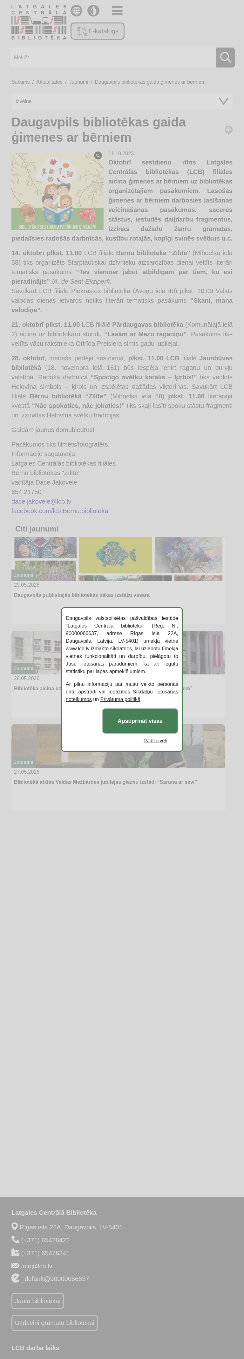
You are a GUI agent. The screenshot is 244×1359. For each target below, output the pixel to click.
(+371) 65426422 (45, 1240)
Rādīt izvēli (155, 740)
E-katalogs (98, 31)
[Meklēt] (120, 58)
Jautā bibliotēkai (37, 1301)
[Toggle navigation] (117, 11)
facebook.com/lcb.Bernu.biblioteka (59, 510)
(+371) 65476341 (45, 1253)
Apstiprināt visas (140, 721)
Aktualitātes (49, 82)
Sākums (20, 82)
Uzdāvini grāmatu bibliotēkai (54, 1322)
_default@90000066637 (55, 1278)
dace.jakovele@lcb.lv (41, 501)
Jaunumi (78, 82)
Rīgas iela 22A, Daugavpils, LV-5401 (71, 1227)
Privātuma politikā (120, 699)
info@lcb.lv (36, 1266)
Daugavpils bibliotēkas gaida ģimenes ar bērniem (150, 82)
